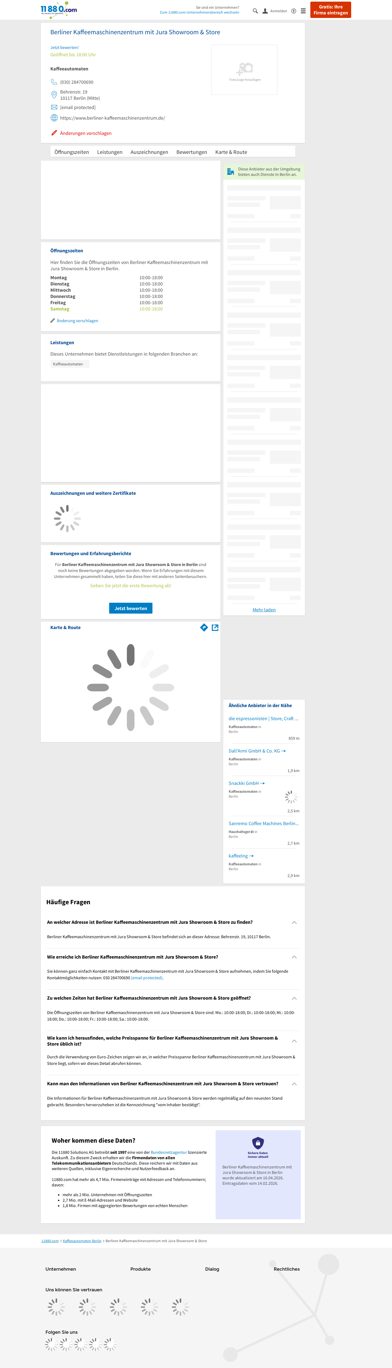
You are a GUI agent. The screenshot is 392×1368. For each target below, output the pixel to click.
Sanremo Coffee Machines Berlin (262, 823)
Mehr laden (264, 610)
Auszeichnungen (149, 151)
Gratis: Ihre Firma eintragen (331, 10)
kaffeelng (238, 856)
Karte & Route (231, 151)
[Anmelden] (276, 10)
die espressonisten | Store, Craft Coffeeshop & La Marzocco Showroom (264, 718)
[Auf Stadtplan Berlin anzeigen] (215, 627)
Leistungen (109, 151)
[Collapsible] (294, 922)
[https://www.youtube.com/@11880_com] (110, 1345)
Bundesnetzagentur (169, 1152)
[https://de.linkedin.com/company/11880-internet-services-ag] (96, 1345)
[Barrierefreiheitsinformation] (296, 10)
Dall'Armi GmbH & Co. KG (254, 751)
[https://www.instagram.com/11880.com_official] (66, 1345)
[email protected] (147, 977)
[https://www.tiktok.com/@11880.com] (81, 1345)
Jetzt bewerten (131, 608)
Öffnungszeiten (71, 151)
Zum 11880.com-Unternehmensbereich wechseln (199, 12)
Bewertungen (191, 151)
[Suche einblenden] (257, 10)
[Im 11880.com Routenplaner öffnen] (204, 626)
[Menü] (305, 10)
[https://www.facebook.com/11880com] (51, 1345)
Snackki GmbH (244, 783)
